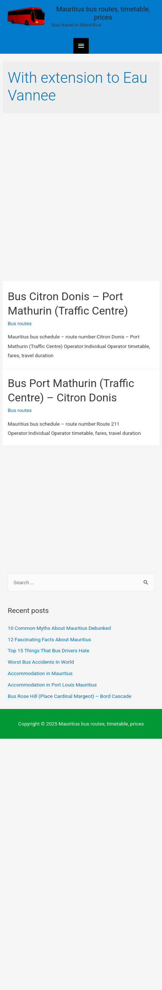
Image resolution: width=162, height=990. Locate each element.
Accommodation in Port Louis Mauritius (52, 685)
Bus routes (20, 323)
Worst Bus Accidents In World (41, 662)
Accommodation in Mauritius (40, 673)
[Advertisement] (81, 197)
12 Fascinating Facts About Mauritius (49, 639)
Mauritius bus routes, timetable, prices (103, 13)
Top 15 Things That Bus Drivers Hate (48, 650)
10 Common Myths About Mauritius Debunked (59, 628)
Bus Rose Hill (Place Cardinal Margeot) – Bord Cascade (69, 696)
